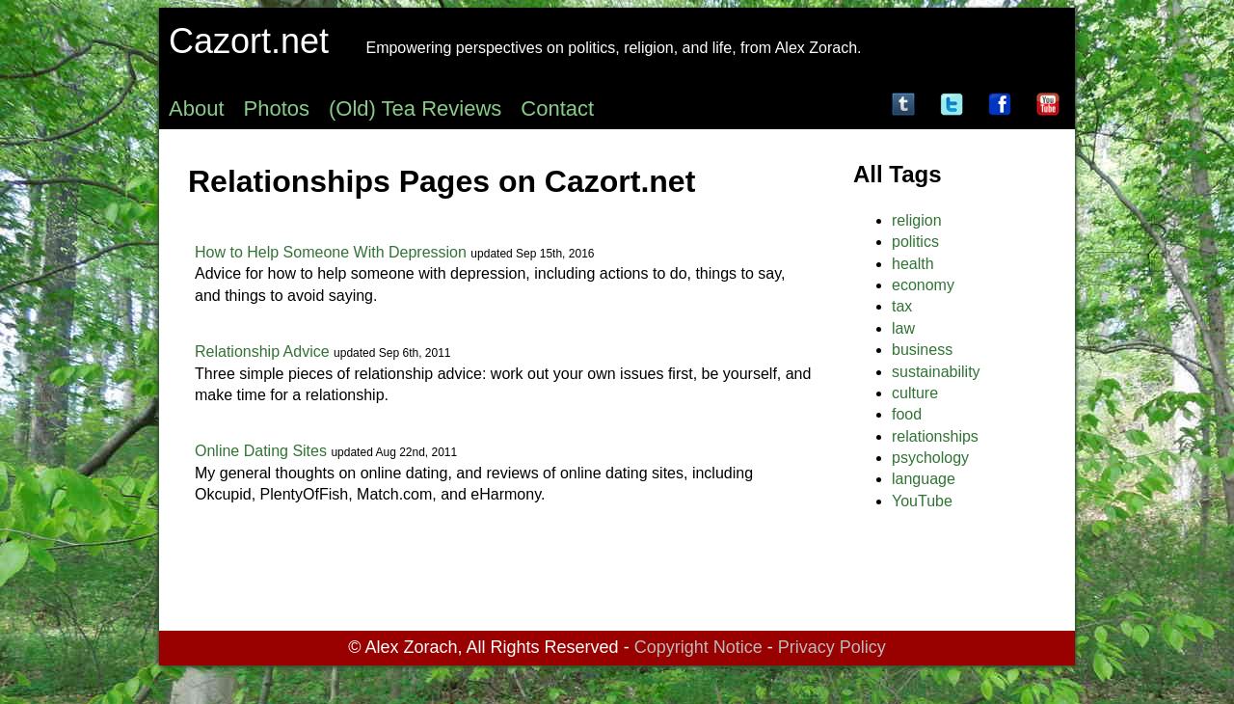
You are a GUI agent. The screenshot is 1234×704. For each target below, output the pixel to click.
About (197, 108)
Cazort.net (249, 41)
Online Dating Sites (261, 451)
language (923, 479)
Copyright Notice (698, 647)
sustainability (936, 372)
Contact (557, 108)
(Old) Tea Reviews (415, 108)
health (913, 264)
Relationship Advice (262, 351)
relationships (935, 436)
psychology (930, 457)
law (903, 328)
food (907, 414)
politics (915, 241)
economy (923, 285)
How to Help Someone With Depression (331, 252)
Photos (277, 108)
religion (917, 220)
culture (915, 393)
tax (902, 306)
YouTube (922, 501)
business (922, 349)
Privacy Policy (832, 647)
